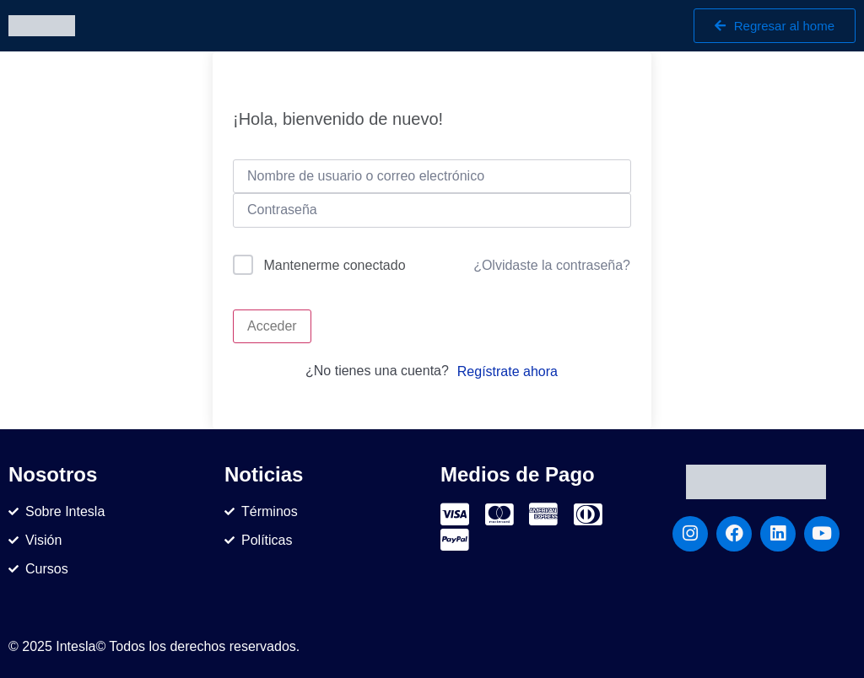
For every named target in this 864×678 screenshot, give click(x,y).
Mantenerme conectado (334, 265)
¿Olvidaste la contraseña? (551, 265)
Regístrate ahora (507, 371)
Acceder (272, 326)
